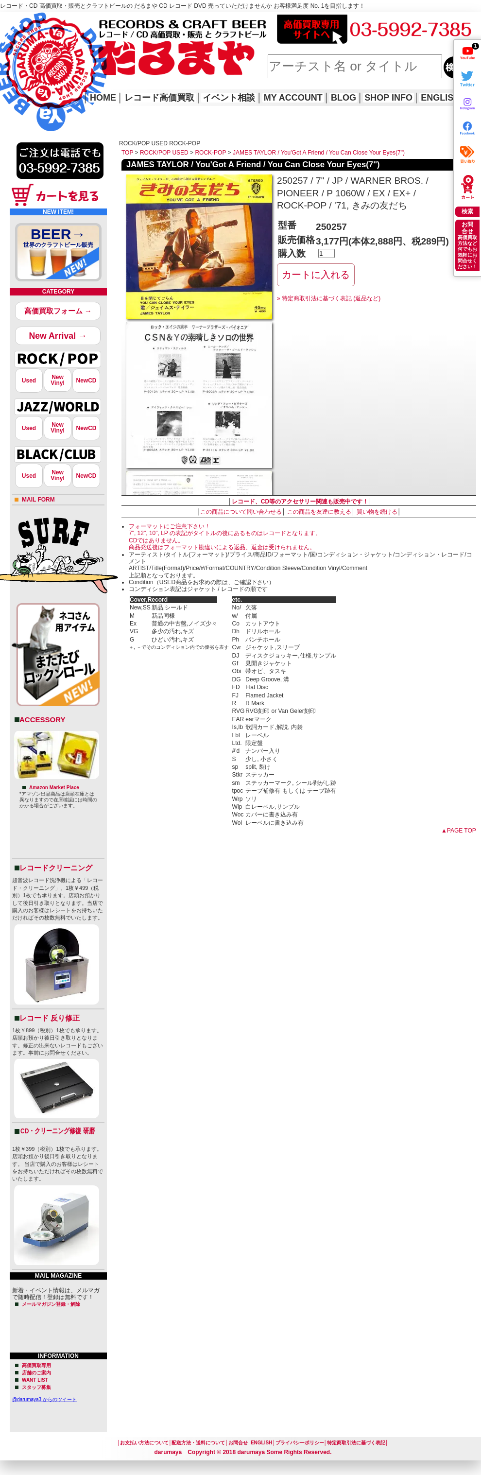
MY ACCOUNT (293, 98)
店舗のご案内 (36, 1372)
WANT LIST (35, 1380)
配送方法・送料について (198, 1442)
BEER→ (58, 239)
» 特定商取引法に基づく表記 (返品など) (328, 298)
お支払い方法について (144, 1442)
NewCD (86, 380)
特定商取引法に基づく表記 (356, 1442)
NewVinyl (57, 380)
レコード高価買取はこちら (40, 20)
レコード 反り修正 (49, 1018)
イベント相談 (229, 98)
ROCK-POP (210, 152)
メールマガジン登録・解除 (51, 1304)
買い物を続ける (377, 511)
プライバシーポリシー (299, 1442)
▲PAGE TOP (458, 830)
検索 (467, 211)
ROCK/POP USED (164, 152)
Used (29, 380)
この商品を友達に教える (319, 511)
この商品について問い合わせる (241, 511)
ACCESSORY (42, 719)
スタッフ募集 (36, 1387)
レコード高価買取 (159, 98)
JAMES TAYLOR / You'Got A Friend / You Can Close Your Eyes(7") (319, 152)
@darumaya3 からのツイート (44, 1399)
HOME (13, 58)
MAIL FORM (38, 499)
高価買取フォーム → (58, 311)
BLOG (343, 98)
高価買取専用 (36, 1365)
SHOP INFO (388, 98)
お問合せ (238, 1442)
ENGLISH (440, 98)
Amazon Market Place (54, 787)
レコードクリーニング (55, 868)
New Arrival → (57, 336)
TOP (127, 152)
